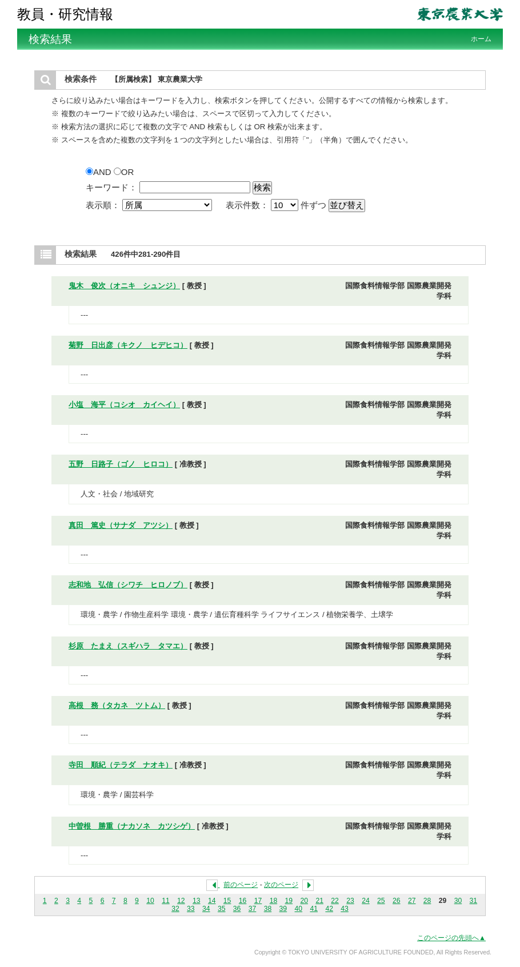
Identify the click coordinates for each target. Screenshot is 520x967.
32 (175, 909)
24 (366, 901)
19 (289, 901)
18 (274, 901)
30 (458, 901)
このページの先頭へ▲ (451, 938)
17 (258, 901)
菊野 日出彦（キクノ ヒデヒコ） (128, 345)
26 (397, 901)
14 (212, 901)
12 (181, 901)
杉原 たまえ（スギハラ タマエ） (128, 646)
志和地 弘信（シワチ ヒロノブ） (128, 584)
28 (427, 901)
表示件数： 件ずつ (277, 205)
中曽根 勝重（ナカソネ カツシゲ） (132, 826)
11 (166, 901)
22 (335, 901)
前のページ (240, 885)
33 (191, 909)
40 (299, 909)
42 (329, 909)
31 (474, 901)
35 (222, 909)
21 (319, 901)
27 (412, 901)
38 (268, 909)
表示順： (150, 205)
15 (227, 901)
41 (314, 909)
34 (206, 909)
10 (150, 901)
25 (381, 901)
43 (345, 909)
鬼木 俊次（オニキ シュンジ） (124, 285)
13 (197, 901)
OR (124, 172)
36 (237, 909)
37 (253, 909)
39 (283, 909)
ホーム (481, 39)
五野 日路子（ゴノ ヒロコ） (121, 464)
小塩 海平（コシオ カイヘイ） (124, 404)
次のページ (281, 885)
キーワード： (111, 187)
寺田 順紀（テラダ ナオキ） (121, 765)
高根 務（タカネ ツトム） (117, 705)
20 (304, 901)
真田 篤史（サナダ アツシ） (121, 525)
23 (350, 901)
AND (100, 172)
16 (243, 901)
